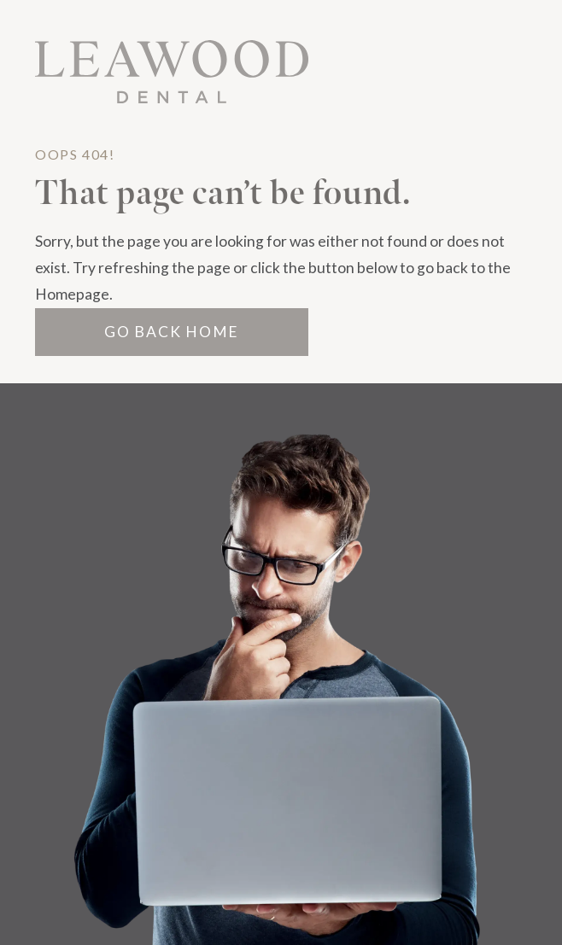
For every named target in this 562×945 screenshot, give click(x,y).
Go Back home (171, 332)
